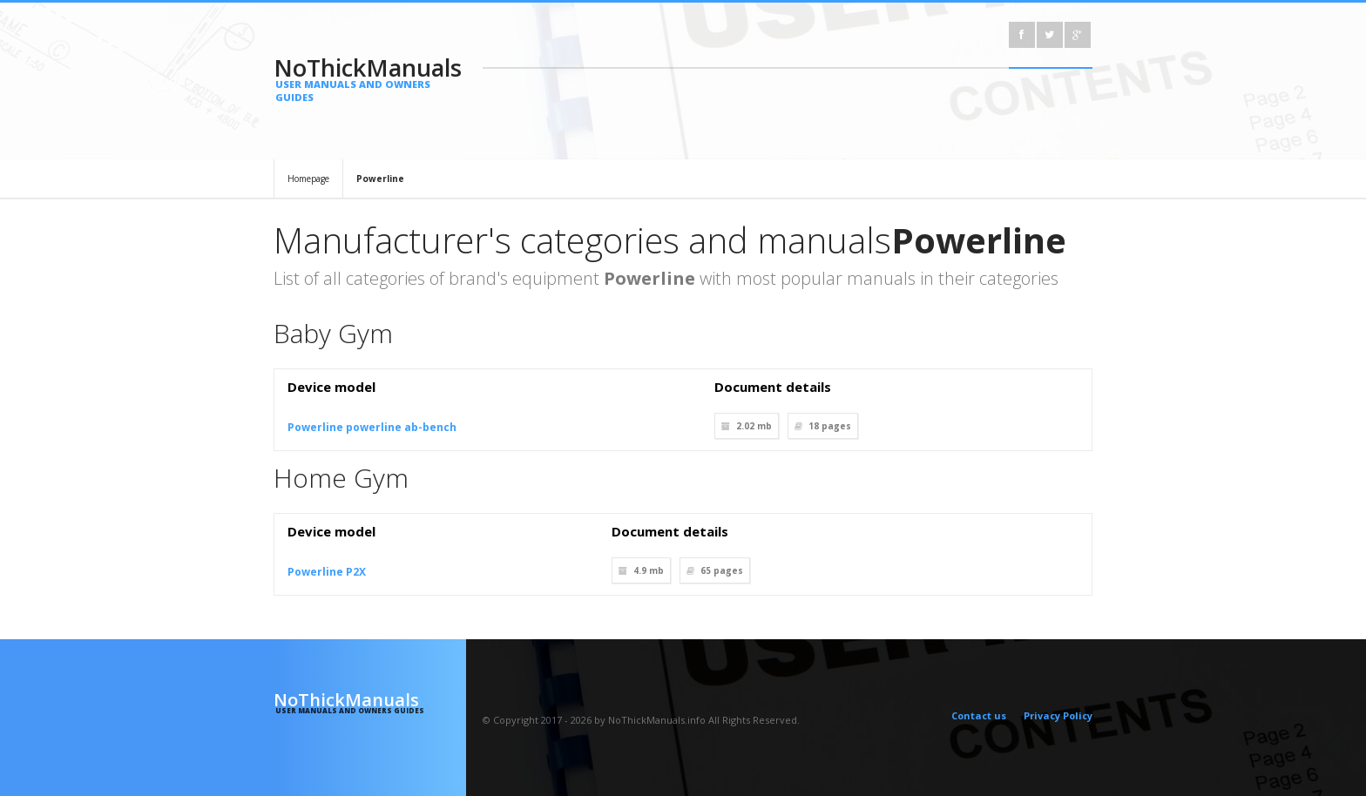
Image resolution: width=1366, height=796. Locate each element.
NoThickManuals (370, 77)
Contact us (978, 715)
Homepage (308, 178)
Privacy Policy (1058, 715)
